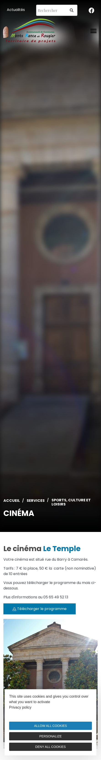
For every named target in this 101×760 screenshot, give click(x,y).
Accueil (11, 501)
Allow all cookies (50, 726)
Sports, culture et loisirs (71, 502)
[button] (93, 31)
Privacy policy (20, 707)
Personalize (50, 736)
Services (36, 501)
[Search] (71, 10)
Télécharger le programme (40, 608)
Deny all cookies (50, 747)
